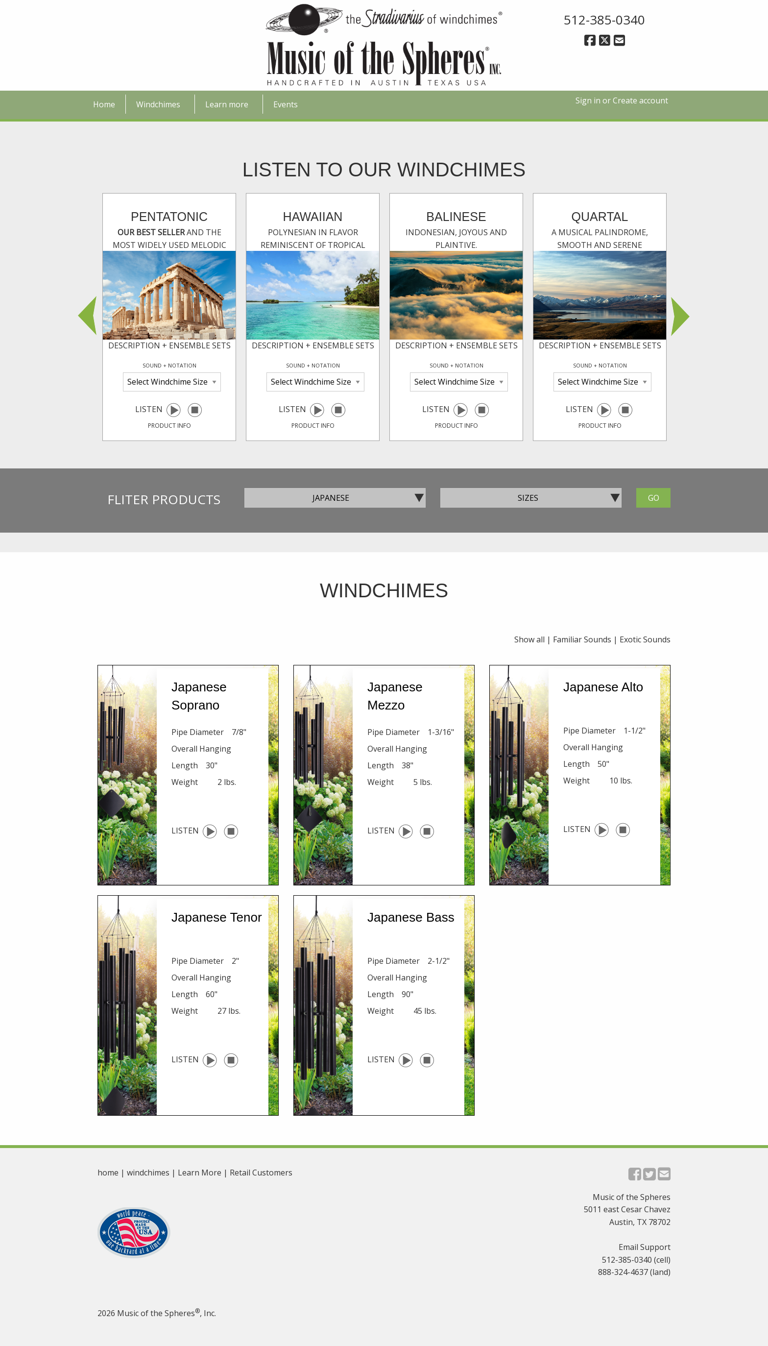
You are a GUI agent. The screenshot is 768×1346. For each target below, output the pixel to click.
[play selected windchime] (173, 409)
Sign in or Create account (622, 100)
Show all (529, 639)
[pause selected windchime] (195, 409)
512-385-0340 (604, 19)
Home (104, 104)
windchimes (148, 1172)
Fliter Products (163, 499)
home (108, 1172)
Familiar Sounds (582, 639)
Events (285, 104)
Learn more (226, 104)
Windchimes (158, 104)
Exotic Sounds (645, 639)
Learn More (199, 1172)
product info (169, 425)
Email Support (645, 1247)
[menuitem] (104, 104)
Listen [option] (169, 319)
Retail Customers (261, 1172)
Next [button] (680, 317)
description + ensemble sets (169, 345)
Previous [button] (87, 317)
